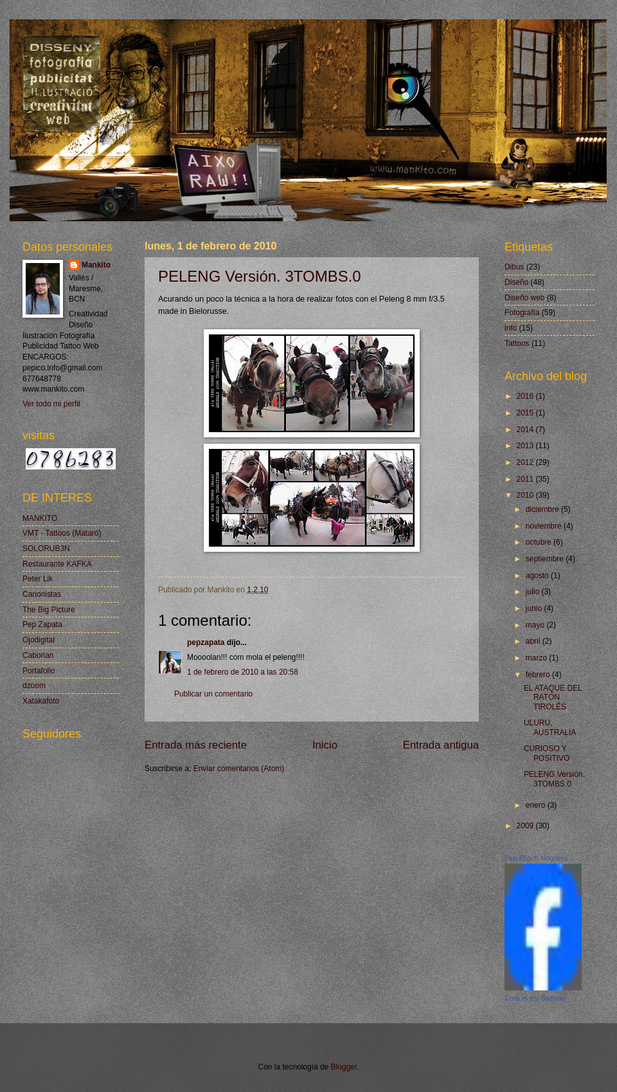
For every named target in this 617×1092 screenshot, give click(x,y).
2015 (525, 412)
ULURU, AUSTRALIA (550, 727)
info (511, 327)
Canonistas (41, 594)
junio (535, 608)
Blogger (344, 1066)
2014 (525, 429)
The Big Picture (48, 609)
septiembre (546, 558)
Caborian (38, 655)
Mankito (96, 264)
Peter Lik (37, 578)
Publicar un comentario (213, 693)
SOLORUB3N (46, 548)
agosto (538, 575)
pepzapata (205, 642)
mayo (536, 625)
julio (534, 591)
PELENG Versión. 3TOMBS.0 (259, 276)
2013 (525, 445)
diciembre (543, 509)
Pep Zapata (42, 624)
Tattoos (517, 343)
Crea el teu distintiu (535, 998)
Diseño (516, 282)
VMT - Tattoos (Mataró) (61, 533)
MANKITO (39, 518)
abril (534, 641)
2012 (525, 462)
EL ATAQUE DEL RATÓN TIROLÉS (553, 697)
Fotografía (522, 312)
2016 (525, 396)
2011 (525, 479)
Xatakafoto (40, 700)
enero (537, 805)
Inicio (324, 745)
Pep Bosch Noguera (536, 858)
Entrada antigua (441, 745)
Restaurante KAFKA (57, 564)
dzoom (34, 685)
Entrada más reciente (196, 745)
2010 (525, 495)
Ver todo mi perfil (51, 403)
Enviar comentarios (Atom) (239, 768)
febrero (539, 674)
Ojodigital (38, 639)
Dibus (514, 266)
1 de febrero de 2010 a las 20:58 (242, 672)
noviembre (545, 526)
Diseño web (524, 297)
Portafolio (38, 670)
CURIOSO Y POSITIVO (546, 753)
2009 (525, 825)
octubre (539, 542)
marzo (538, 657)
